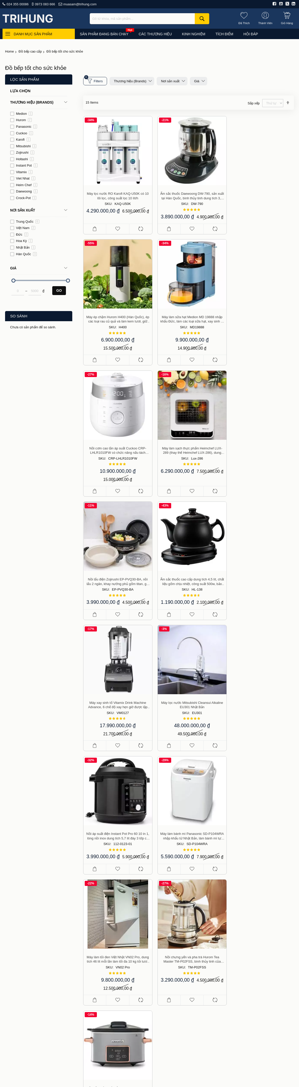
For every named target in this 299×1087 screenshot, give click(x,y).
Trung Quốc (27, 221)
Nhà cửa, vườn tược (255, 977)
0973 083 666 (45, 4)
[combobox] (149, 18)
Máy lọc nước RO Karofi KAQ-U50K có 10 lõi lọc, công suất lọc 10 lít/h (116, 193)
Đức (22, 234)
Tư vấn (142, 1042)
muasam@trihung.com (80, 4)
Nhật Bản (25, 247)
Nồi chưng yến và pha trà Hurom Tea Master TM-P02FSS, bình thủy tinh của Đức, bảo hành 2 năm (188, 709)
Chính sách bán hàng (194, 940)
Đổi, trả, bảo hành (191, 969)
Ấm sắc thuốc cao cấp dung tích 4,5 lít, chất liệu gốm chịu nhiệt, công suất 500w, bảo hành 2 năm (188, 451)
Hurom (24, 120)
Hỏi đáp (159, 1042)
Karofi (23, 139)
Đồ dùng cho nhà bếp (256, 925)
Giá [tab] (13, 268)
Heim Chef (26, 185)
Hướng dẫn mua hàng (194, 948)
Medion (24, 114)
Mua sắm (123, 1042)
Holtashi (25, 159)
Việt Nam (25, 228)
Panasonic (26, 126)
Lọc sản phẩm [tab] (24, 79)
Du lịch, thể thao (252, 969)
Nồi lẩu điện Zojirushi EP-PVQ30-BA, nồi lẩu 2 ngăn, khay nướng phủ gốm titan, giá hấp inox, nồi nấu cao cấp (116, 451)
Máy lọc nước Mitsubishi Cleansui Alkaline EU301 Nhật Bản (117, 580)
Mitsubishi (26, 146)
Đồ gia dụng (249, 933)
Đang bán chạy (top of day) (260, 918)
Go (59, 290)
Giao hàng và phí (190, 955)
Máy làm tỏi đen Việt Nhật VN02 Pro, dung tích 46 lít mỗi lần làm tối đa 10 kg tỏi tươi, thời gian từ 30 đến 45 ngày (117, 709)
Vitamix (24, 172)
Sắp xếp (254, 103)
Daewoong (27, 191)
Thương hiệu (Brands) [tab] (32, 102)
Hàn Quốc (26, 254)
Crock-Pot (26, 198)
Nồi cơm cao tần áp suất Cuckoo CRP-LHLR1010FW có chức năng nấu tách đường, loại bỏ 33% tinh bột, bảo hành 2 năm (188, 322)
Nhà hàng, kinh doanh (256, 962)
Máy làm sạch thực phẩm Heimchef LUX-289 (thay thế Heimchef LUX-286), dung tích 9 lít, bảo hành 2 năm (260, 322)
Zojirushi (25, 152)
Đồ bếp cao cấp (30, 51)
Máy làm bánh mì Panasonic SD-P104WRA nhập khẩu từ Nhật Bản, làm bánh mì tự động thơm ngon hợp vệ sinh (260, 580)
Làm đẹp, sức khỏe (254, 940)
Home (9, 51)
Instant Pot (27, 165)
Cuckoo (24, 133)
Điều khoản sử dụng (193, 925)
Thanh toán (186, 962)
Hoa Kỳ (24, 241)
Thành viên (186, 977)
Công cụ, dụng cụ (253, 984)
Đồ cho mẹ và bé (252, 948)
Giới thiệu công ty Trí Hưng (198, 918)
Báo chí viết (186, 933)
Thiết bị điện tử (251, 955)
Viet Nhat (25, 178)
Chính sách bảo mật (193, 984)
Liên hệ (176, 1042)
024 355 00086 (18, 4)
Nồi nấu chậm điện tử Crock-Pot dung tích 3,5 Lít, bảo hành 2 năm (260, 709)
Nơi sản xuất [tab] (22, 210)
